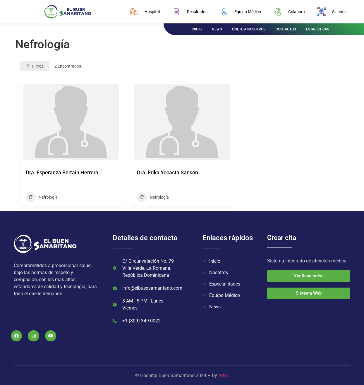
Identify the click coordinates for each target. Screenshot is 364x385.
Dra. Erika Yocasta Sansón (167, 172)
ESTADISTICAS (317, 29)
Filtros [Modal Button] (35, 66)
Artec (223, 375)
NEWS (217, 29)
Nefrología (42, 197)
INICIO (197, 29)
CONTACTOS (286, 29)
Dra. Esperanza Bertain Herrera (62, 172)
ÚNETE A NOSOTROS (248, 29)
